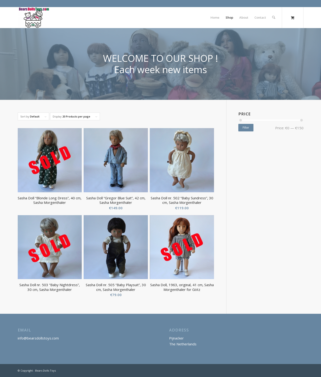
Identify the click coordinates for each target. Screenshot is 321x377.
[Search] (273, 17)
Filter (246, 128)
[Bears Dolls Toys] (34, 17)
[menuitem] (215, 17)
